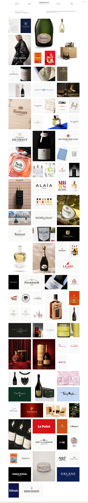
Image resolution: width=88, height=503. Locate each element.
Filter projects (10, 17)
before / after (57, 12)
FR (83, 1)
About (29, 3)
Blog (72, 3)
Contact (58, 3)
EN (85, 1)
